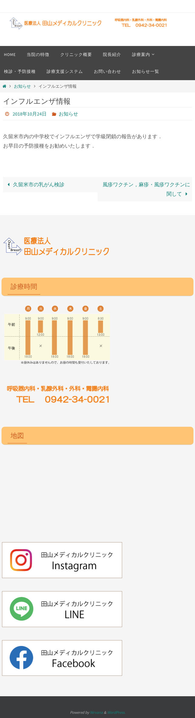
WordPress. (116, 712)
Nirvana (96, 712)
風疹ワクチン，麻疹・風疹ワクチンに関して (146, 189)
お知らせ (22, 86)
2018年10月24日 (30, 114)
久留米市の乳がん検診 (34, 184)
